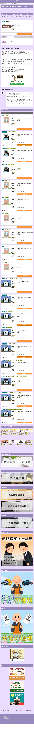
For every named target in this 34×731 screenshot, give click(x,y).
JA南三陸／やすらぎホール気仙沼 (17, 364)
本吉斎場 (7, 264)
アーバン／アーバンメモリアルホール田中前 (20, 380)
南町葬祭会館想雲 (12, 347)
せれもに (16, 729)
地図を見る (19, 119)
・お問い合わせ (4, 724)
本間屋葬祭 (8, 115)
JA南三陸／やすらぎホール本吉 (16, 415)
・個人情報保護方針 (5, 725)
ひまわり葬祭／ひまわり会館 (15, 399)
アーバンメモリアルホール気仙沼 (17, 281)
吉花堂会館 (11, 314)
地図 (30, 36)
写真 (23, 36)
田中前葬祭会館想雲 (13, 298)
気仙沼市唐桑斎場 (12, 149)
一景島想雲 (11, 331)
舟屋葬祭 (7, 182)
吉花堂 (7, 198)
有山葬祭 (7, 215)
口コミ (10, 36)
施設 (4, 36)
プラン (17, 36)
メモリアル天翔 (9, 248)
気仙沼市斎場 (11, 165)
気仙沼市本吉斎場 (12, 132)
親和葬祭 (7, 231)
